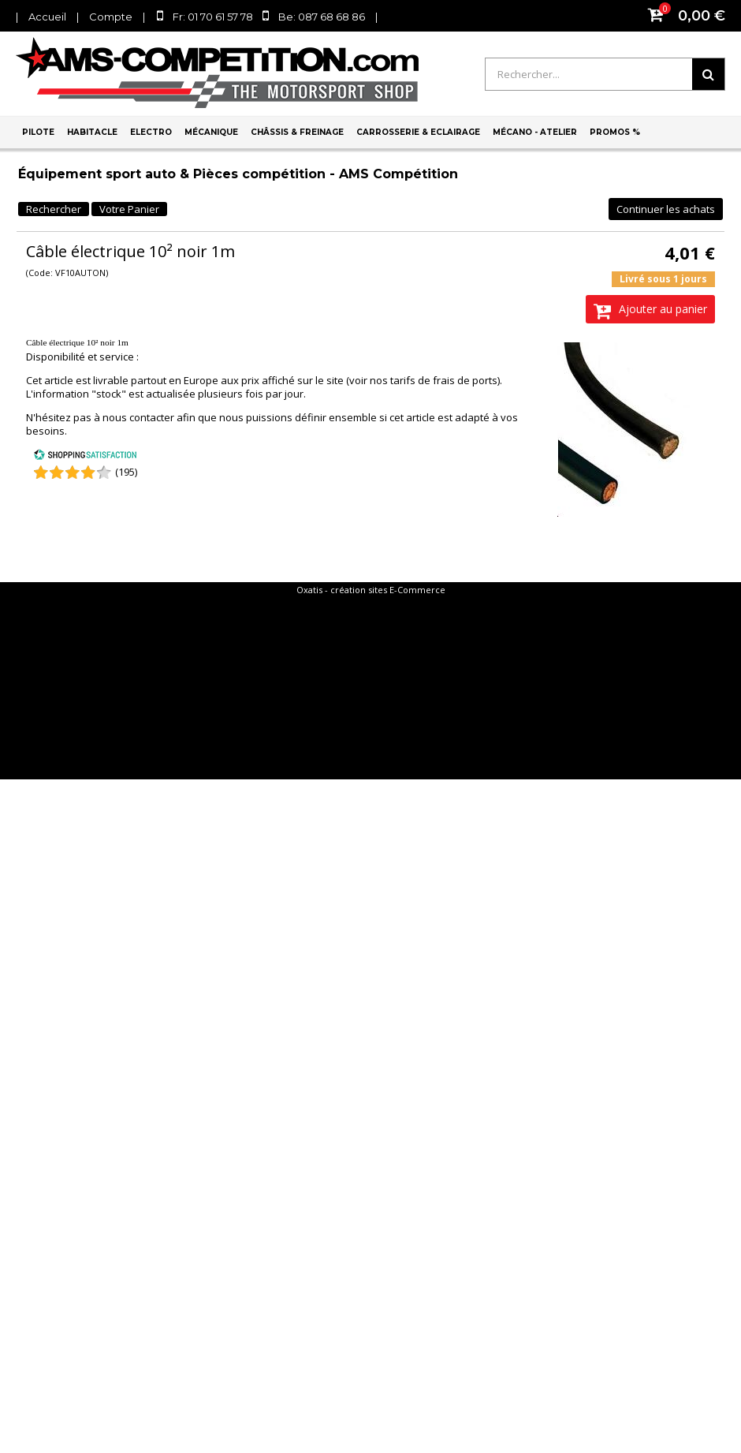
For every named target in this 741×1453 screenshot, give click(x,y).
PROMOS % (615, 132)
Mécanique (211, 132)
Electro (151, 132)
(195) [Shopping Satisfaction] (126, 472)
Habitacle (92, 132)
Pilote (38, 132)
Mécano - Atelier (535, 132)
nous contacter (138, 417)
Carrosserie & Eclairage (418, 132)
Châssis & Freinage (297, 132)
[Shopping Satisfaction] (85, 457)
